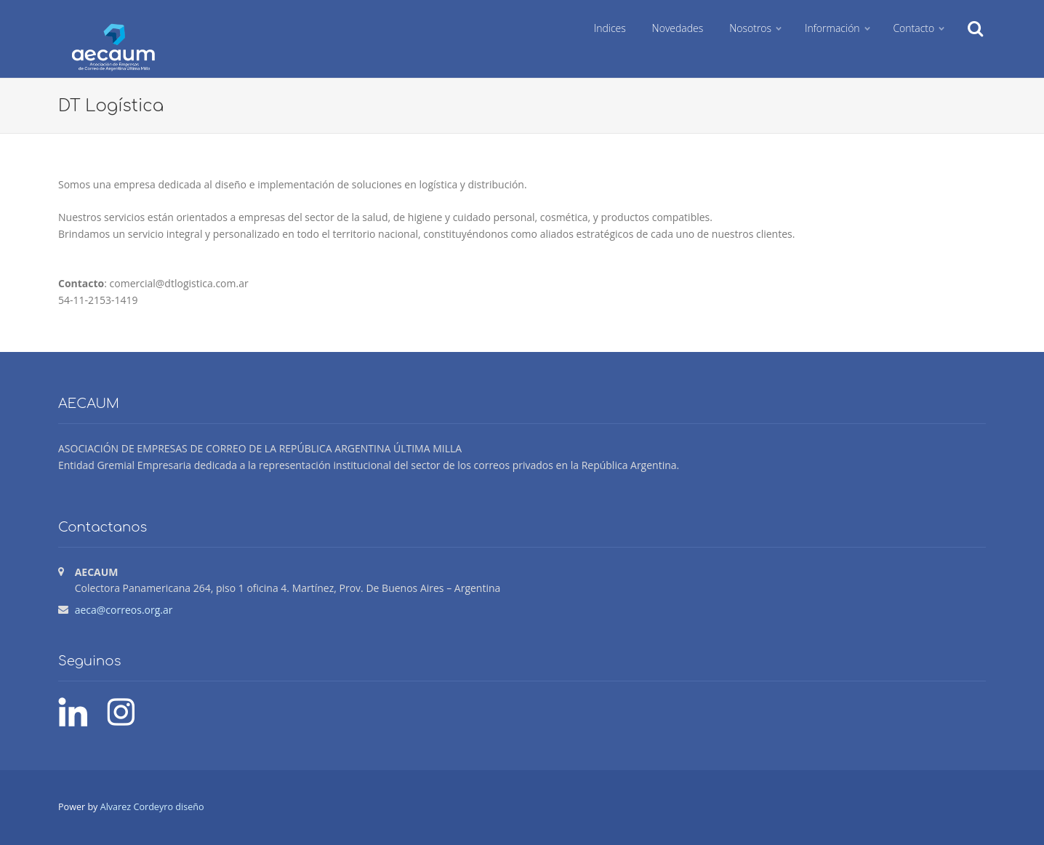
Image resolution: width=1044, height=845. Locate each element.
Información (832, 28)
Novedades (678, 28)
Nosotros (750, 28)
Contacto (913, 28)
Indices (610, 28)
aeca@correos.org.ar (124, 610)
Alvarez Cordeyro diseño (152, 807)
